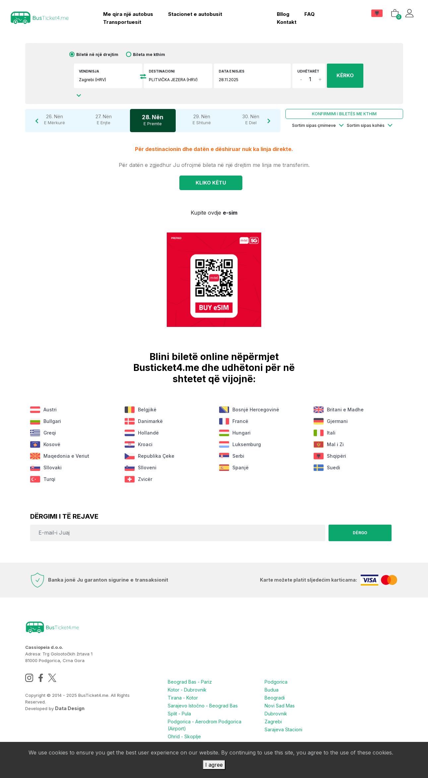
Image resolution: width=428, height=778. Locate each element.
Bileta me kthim (149, 54)
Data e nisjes (231, 71)
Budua (271, 690)
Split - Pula (179, 713)
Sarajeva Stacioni (283, 729)
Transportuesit (122, 22)
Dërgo (359, 532)
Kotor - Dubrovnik (187, 690)
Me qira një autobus (128, 14)
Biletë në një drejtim (97, 54)
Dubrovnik (276, 713)
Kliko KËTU (211, 183)
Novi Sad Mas (280, 705)
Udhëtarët (308, 71)
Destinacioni (162, 71)
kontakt (286, 22)
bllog (283, 14)
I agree (214, 764)
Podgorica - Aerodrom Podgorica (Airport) (204, 725)
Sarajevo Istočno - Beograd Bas (203, 705)
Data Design (70, 708)
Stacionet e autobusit (195, 14)
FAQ (309, 14)
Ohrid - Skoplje (184, 736)
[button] (377, 13)
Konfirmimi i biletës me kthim (344, 113)
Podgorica (276, 682)
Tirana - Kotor (183, 697)
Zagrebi (273, 721)
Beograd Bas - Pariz (190, 682)
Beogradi (275, 697)
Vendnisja (89, 71)
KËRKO (345, 75)
